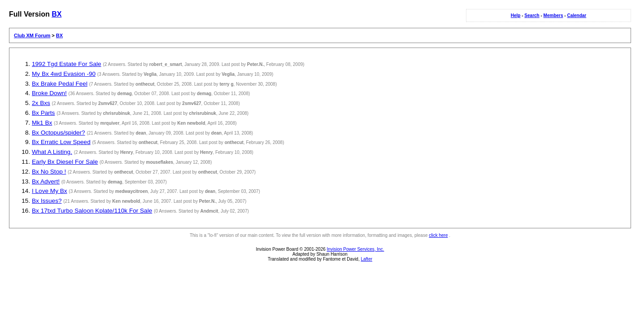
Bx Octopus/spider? (58, 132)
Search (531, 15)
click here (438, 235)
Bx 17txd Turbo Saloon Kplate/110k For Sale (92, 210)
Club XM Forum (32, 35)
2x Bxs (41, 103)
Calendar (576, 15)
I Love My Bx (49, 191)
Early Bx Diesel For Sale (65, 161)
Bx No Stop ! (49, 171)
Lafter (366, 259)
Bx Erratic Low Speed (61, 142)
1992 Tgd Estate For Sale (66, 64)
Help (516, 15)
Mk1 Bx (42, 122)
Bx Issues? (47, 200)
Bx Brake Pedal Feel (59, 83)
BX (56, 14)
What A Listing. (52, 151)
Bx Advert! (46, 181)
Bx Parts (43, 112)
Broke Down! (49, 93)
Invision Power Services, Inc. (355, 249)
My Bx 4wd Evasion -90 (64, 73)
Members (553, 15)
